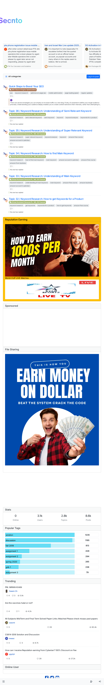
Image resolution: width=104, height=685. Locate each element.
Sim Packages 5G (95, 66)
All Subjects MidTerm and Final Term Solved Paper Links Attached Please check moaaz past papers (51, 618)
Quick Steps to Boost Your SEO (26, 86)
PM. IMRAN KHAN (13, 587)
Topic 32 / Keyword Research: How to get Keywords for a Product (46, 198)
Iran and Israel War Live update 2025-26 (63, 45)
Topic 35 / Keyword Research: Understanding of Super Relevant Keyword (50, 130)
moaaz (11, 638)
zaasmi (12, 623)
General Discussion (54, 66)
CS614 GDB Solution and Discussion (22, 634)
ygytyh (12, 654)
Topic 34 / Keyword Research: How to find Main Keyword (41, 153)
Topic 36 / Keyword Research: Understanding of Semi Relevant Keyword (50, 110)
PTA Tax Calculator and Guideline (19, 66)
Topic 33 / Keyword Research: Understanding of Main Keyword (44, 176)
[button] (3, 681)
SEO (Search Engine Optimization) (23, 90)
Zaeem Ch (13, 591)
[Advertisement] (49, 327)
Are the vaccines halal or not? (19, 603)
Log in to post (93, 76)
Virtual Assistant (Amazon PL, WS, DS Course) (27, 114)
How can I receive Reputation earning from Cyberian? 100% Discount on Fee (40, 650)
